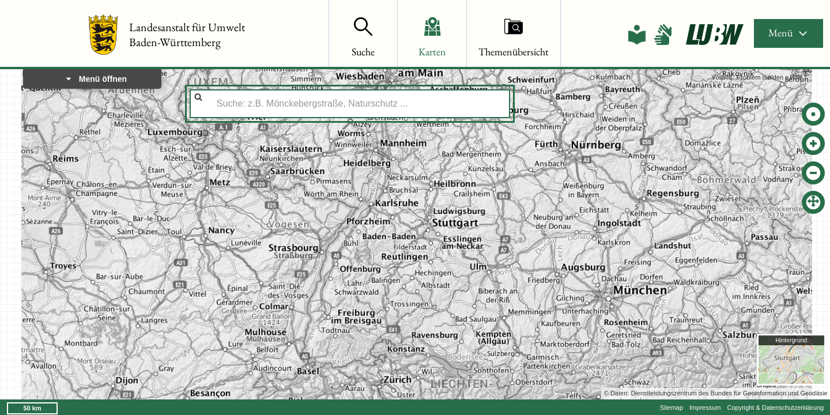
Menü (788, 32)
